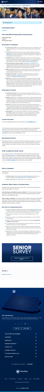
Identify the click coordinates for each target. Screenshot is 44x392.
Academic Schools (10, 350)
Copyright (26, 378)
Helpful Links (9, 356)
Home (3, 5)
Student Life (8, 347)
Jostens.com (20, 179)
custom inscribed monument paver (26, 176)
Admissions (8, 340)
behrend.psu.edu (10, 54)
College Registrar (26, 5)
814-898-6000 (29, 364)
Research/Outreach (10, 343)
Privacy (6, 378)
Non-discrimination (12, 378)
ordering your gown (33, 209)
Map (30, 378)
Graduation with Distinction (18, 76)
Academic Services (16, 5)
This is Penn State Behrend (12, 333)
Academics (8, 5)
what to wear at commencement (30, 61)
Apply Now (26, 328)
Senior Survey (11, 155)
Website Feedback (36, 378)
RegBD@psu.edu (32, 121)
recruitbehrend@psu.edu (11, 160)
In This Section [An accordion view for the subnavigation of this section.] (22, 22)
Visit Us (17, 328)
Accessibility (20, 378)
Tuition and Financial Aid (12, 353)
